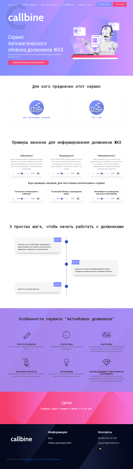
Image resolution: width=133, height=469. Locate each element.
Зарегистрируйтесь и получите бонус (28, 63)
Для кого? (13, 5)
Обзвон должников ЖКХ (59, 442)
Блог (50, 438)
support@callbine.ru (108, 442)
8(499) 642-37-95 (107, 438)
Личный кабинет (104, 4)
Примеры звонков (29, 5)
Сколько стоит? (85, 5)
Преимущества (68, 5)
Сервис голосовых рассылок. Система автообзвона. (42, 459)
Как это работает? (49, 5)
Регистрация (120, 4)
